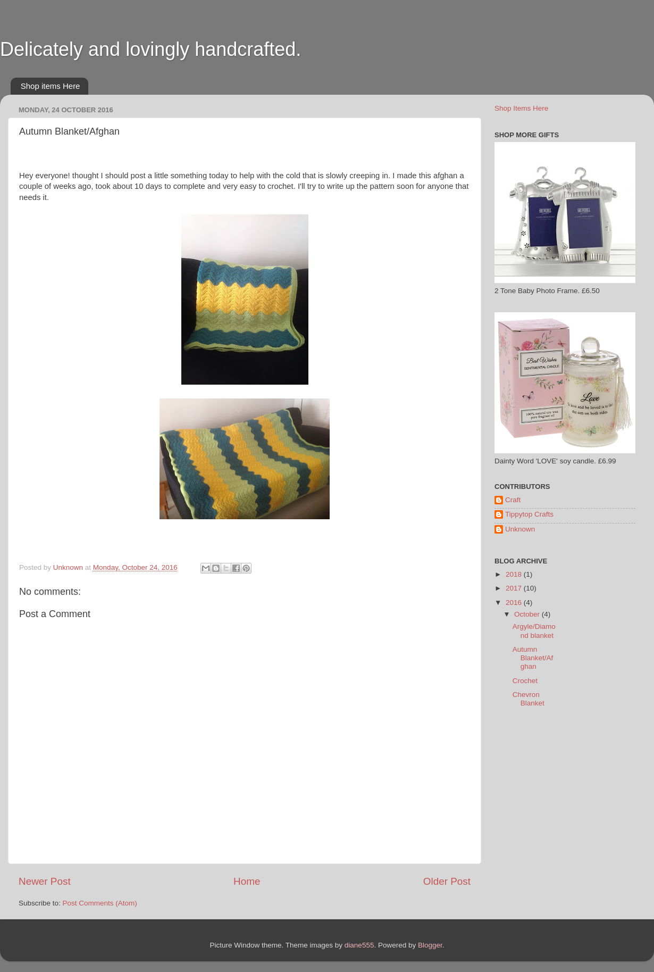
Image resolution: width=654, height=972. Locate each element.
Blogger (430, 945)
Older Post (447, 881)
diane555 (359, 945)
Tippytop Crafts (529, 514)
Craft (513, 500)
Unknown (520, 529)
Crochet (525, 681)
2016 (515, 603)
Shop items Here (50, 85)
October (528, 614)
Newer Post (45, 881)
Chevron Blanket (528, 699)
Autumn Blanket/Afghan (533, 657)
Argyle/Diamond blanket (534, 630)
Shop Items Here (521, 108)
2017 (515, 588)
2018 (515, 574)
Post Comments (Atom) (100, 903)
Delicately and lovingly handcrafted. (150, 49)
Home (246, 881)
